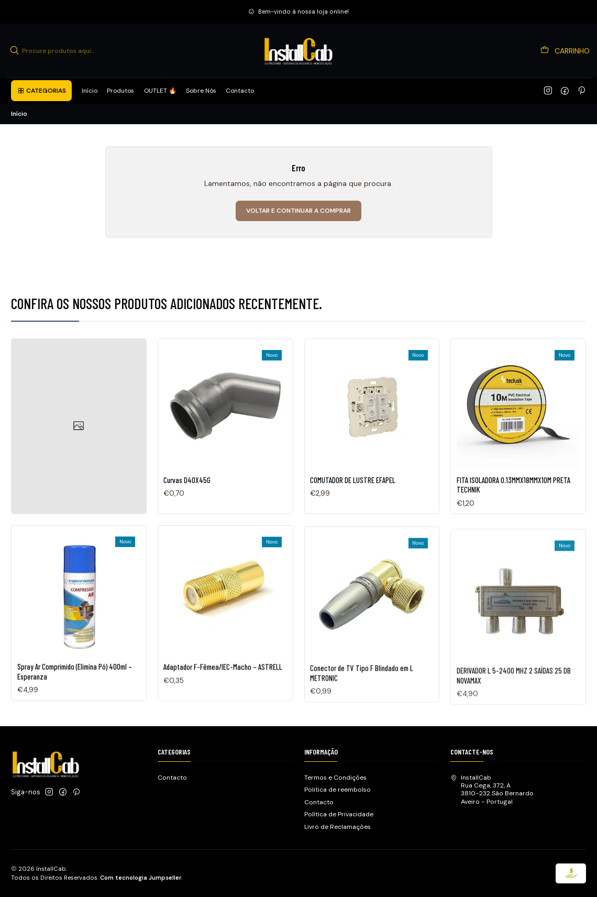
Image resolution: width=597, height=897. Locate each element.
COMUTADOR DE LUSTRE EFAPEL (352, 502)
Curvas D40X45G (187, 492)
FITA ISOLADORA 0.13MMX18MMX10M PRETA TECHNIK (513, 520)
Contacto (172, 777)
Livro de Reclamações (337, 827)
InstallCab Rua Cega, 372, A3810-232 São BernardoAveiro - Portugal (492, 789)
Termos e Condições (335, 777)
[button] (41, 90)
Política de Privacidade (338, 814)
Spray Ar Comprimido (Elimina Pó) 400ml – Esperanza (74, 719)
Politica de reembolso (337, 789)
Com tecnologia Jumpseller (140, 877)
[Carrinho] (565, 50)
